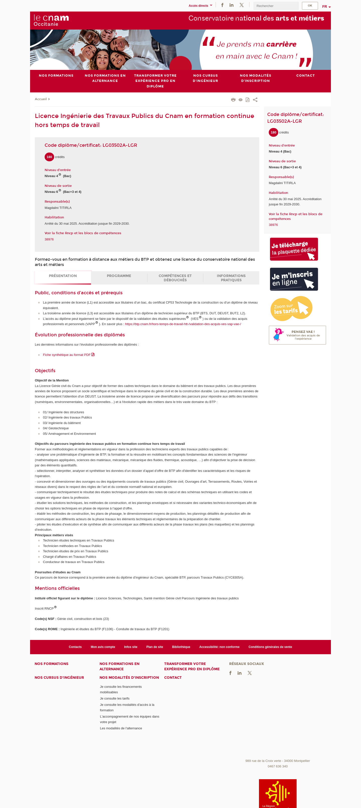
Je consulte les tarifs (115, 698)
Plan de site (154, 646)
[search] (276, 6)
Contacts (75, 646)
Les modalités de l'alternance (121, 728)
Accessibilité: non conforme (219, 646)
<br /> (277, 718)
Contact (173, 678)
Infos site (130, 646)
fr (324, 7)
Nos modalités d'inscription (129, 678)
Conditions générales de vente (270, 646)
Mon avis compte (103, 646)
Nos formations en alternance (119, 666)
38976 (49, 239)
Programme (119, 276)
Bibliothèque (181, 646)
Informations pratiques (231, 278)
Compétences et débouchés (175, 278)
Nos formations (51, 664)
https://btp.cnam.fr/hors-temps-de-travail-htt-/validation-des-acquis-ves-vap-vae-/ (183, 324)
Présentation (63, 276)
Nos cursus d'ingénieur (59, 678)
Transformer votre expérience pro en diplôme (192, 666)
